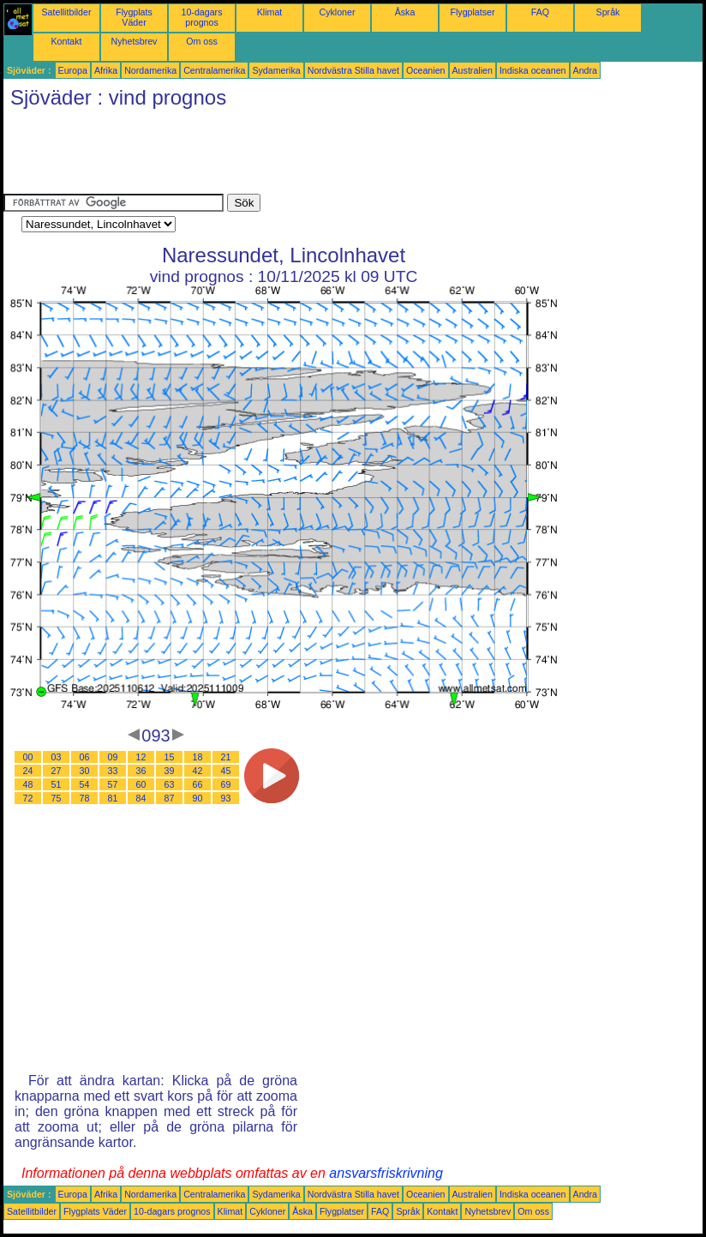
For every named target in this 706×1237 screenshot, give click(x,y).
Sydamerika (276, 70)
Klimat (270, 12)
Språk (608, 12)
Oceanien (426, 70)
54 (85, 784)
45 (226, 771)
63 (170, 784)
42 (198, 771)
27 (56, 771)
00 (28, 757)
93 (226, 798)
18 (198, 757)
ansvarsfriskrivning (385, 1173)
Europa (72, 70)
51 (56, 784)
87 (170, 798)
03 (56, 757)
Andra (585, 70)
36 (141, 771)
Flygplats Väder (134, 17)
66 (198, 784)
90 (198, 798)
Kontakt (66, 41)
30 (85, 771)
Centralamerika (214, 70)
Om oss (202, 41)
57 (113, 784)
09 (113, 757)
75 (56, 798)
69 (226, 784)
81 (113, 798)
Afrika (105, 70)
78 (85, 798)
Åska (405, 12)
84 (141, 798)
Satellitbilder (66, 12)
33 (113, 771)
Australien (472, 70)
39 (170, 771)
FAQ (540, 12)
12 (141, 757)
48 (28, 784)
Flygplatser (472, 12)
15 (170, 757)
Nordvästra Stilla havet (353, 70)
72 (28, 798)
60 (141, 784)
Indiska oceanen (533, 70)
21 (226, 757)
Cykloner (337, 12)
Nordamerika (150, 70)
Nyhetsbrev (134, 41)
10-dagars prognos (202, 17)
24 (28, 771)
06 (85, 757)
